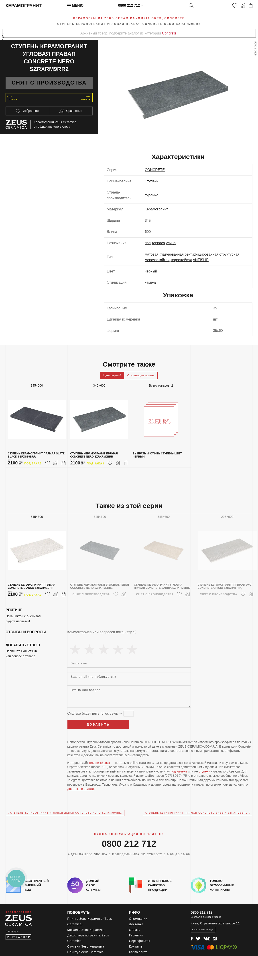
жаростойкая (181, 260)
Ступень (151, 181)
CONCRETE (155, 170)
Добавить (98, 724)
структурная (229, 254)
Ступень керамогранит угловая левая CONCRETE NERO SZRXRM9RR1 (66, 813)
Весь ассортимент (3, 48)
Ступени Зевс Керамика (85, 946)
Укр (255, 53)
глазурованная (171, 254)
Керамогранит (156, 209)
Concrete (169, 33)
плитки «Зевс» (99, 762)
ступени (204, 771)
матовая (151, 254)
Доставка (136, 924)
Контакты (136, 946)
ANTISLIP (201, 260)
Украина (151, 195)
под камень (179, 771)
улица (171, 243)
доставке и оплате (80, 789)
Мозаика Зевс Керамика (86, 930)
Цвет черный (112, 375)
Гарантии (136, 935)
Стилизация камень (140, 375)
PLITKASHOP (18, 937)
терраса (158, 243)
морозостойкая (157, 260)
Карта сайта (138, 952)
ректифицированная (201, 254)
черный (151, 271)
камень (150, 282)
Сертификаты (139, 941)
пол (148, 243)
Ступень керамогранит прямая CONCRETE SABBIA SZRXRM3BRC (196, 813)
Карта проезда (203, 929)
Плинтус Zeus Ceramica (85, 952)
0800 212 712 (129, 5)
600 (148, 232)
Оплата (134, 930)
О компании (138, 918)
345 (148, 220)
